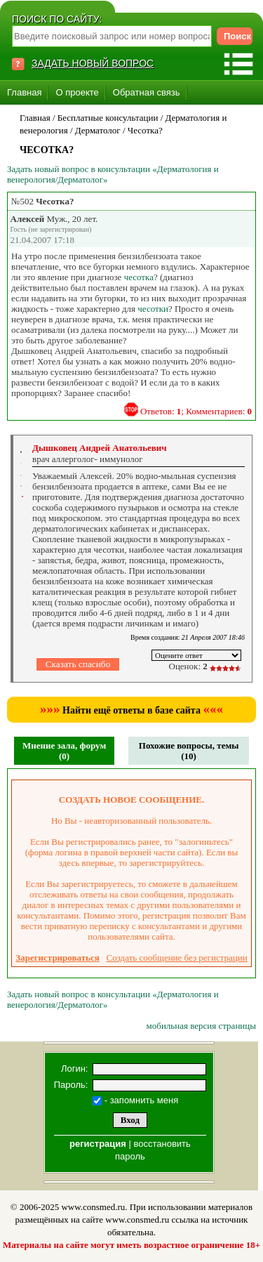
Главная (24, 92)
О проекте (76, 92)
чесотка (139, 277)
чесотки (152, 308)
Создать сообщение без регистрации (177, 957)
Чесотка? (145, 130)
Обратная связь (146, 92)
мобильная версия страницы (201, 1025)
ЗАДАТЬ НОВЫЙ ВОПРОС (93, 63)
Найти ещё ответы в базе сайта (131, 710)
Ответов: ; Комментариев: (196, 411)
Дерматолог (98, 130)
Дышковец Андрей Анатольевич (99, 447)
